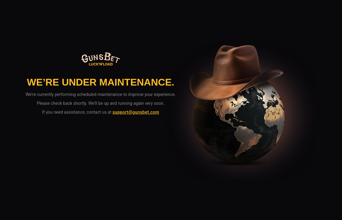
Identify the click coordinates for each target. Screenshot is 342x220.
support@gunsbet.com (136, 112)
